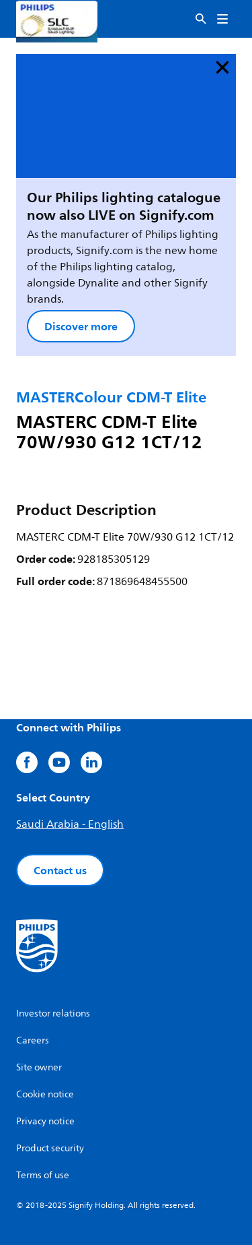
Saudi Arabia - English (70, 824)
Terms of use (42, 1175)
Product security (50, 1148)
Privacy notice (45, 1121)
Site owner (39, 1067)
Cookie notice (45, 1094)
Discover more (81, 326)
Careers (32, 1040)
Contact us (60, 870)
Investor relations (53, 1013)
